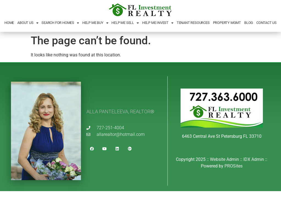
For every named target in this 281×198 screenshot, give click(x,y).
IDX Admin (253, 159)
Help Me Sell (125, 23)
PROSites (233, 166)
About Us (27, 23)
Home (9, 23)
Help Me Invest (157, 23)
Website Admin (224, 159)
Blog (248, 23)
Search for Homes (60, 23)
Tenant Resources (193, 23)
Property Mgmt (227, 23)
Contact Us (266, 23)
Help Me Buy (95, 23)
